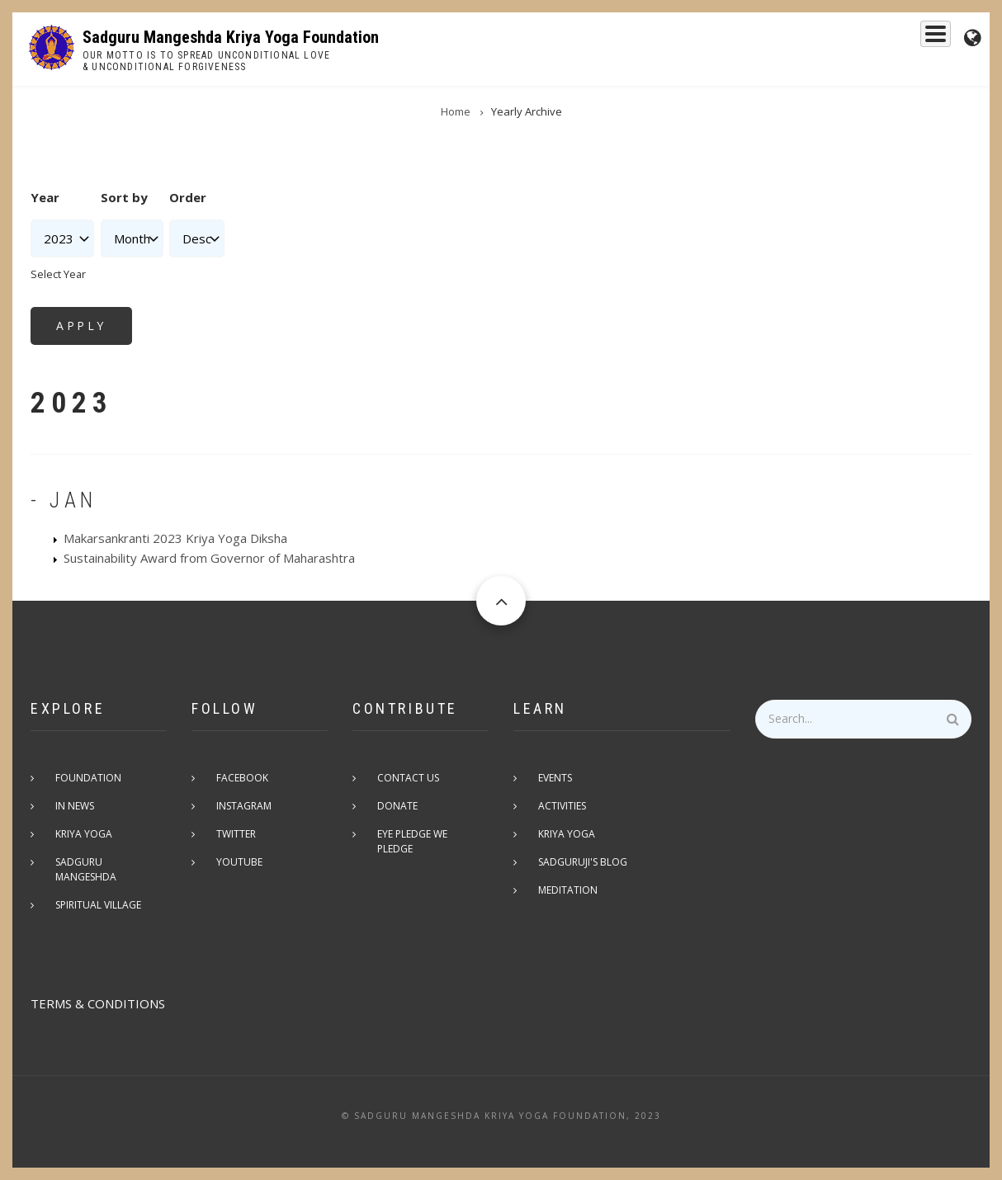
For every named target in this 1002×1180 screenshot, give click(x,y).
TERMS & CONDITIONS (98, 1003)
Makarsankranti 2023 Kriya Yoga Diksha (175, 538)
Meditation (568, 890)
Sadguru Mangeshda (631, 39)
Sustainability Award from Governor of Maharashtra (209, 558)
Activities (562, 806)
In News (74, 806)
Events (919, 39)
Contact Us (408, 778)
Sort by (124, 197)
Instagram (244, 806)
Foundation (841, 39)
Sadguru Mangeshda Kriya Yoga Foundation (231, 37)
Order (187, 197)
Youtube (239, 862)
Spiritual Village (98, 905)
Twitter (236, 834)
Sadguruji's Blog (582, 862)
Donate (397, 806)
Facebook (242, 778)
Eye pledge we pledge (412, 841)
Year (45, 197)
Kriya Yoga (750, 39)
